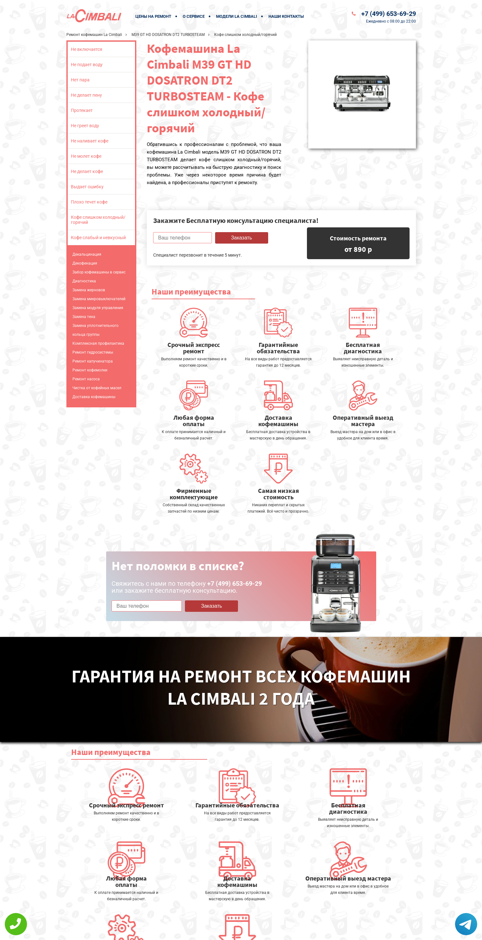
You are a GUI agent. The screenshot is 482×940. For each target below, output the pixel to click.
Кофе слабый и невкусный (98, 237)
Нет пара (80, 79)
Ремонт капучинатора (92, 361)
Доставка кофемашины (93, 397)
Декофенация (84, 263)
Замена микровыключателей (99, 299)
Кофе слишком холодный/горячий (98, 220)
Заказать (241, 237)
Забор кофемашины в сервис (99, 272)
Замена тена (83, 316)
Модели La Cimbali (236, 16)
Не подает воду (87, 64)
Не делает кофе (87, 171)
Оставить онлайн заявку (263, 916)
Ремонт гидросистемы (92, 352)
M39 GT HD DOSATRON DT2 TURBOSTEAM (168, 34)
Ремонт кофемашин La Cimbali (94, 34)
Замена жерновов (88, 290)
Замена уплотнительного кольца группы (95, 330)
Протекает (82, 110)
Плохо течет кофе (89, 201)
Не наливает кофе (89, 140)
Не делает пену (86, 95)
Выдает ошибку (87, 186)
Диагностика (84, 281)
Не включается (86, 49)
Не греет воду (85, 125)
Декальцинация (86, 254)
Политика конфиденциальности (200, 931)
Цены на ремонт (153, 16)
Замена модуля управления (97, 308)
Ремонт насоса (86, 379)
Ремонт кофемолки (89, 370)
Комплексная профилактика (98, 343)
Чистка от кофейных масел (96, 388)
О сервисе (194, 16)
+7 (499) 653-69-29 (388, 13)
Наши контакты (286, 16)
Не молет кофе (86, 156)
